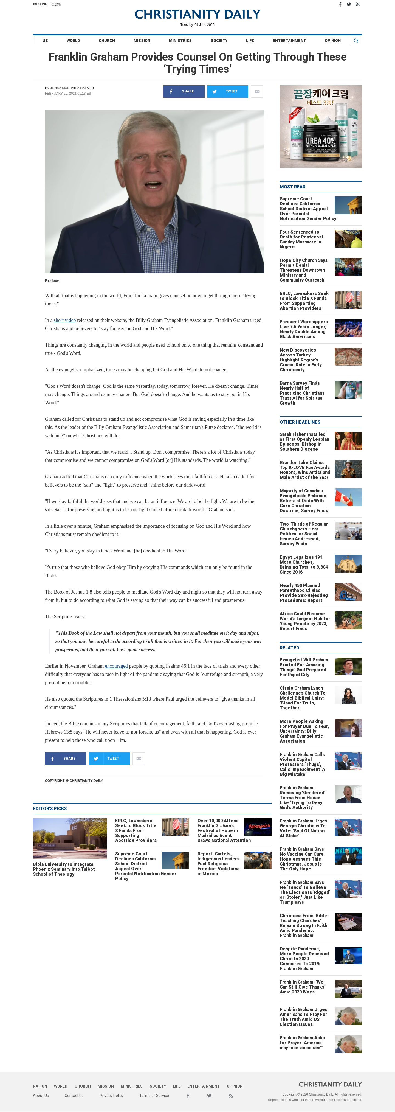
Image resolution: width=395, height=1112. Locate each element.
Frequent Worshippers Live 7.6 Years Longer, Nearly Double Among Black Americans (304, 329)
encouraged (116, 666)
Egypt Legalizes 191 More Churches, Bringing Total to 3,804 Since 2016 (304, 565)
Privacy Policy (111, 1095)
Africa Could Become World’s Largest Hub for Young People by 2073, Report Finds (305, 621)
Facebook (340, 4)
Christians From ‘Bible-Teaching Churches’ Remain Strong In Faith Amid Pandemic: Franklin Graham (304, 925)
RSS (357, 4)
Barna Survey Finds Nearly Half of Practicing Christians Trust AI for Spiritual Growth (302, 393)
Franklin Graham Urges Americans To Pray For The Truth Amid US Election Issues (303, 1017)
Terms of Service (154, 1095)
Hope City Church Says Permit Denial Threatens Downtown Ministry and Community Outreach (304, 270)
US (45, 40)
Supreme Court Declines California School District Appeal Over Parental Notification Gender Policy (145, 866)
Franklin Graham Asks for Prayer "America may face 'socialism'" (302, 1042)
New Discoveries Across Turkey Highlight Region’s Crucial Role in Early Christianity (301, 359)
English (40, 4)
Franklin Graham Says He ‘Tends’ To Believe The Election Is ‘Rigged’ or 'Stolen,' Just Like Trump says (305, 892)
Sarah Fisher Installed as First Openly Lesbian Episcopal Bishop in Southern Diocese (304, 442)
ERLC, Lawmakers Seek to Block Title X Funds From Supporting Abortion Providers (136, 830)
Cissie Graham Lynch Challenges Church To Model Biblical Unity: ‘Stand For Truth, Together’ (303, 698)
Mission (142, 40)
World (73, 40)
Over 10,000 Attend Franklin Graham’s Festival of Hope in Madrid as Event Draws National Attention (224, 830)
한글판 (56, 4)
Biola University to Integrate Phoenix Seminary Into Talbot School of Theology (64, 869)
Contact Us (74, 1095)
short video (65, 320)
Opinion (333, 40)
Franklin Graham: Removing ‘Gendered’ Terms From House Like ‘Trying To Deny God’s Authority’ (302, 797)
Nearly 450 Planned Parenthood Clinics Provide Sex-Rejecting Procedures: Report (304, 593)
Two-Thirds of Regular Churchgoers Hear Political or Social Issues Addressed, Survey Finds (304, 533)
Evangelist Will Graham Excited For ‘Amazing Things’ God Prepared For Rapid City (304, 667)
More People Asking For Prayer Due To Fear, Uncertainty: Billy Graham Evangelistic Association (304, 731)
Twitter (349, 4)
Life (250, 40)
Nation (40, 1086)
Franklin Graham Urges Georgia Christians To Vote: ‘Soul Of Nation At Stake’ (303, 828)
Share (178, 91)
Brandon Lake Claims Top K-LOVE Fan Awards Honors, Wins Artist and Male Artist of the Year (305, 470)
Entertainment (289, 40)
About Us (41, 1095)
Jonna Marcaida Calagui (72, 88)
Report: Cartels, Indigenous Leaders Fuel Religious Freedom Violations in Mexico (218, 863)
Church (107, 40)
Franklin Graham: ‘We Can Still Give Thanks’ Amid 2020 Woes (302, 987)
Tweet (222, 91)
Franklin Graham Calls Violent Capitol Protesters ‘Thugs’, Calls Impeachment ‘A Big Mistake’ (302, 764)
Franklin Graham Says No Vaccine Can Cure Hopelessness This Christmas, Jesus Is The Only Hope (302, 859)
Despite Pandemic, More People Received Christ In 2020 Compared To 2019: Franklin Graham (304, 958)
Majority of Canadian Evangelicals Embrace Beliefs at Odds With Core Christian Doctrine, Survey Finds (304, 500)
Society (219, 40)
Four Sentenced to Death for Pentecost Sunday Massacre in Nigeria (301, 239)
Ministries (180, 40)
